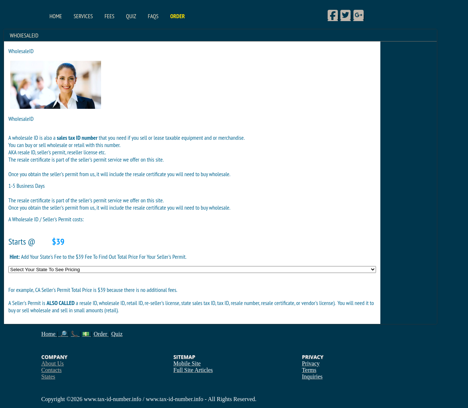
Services (83, 16)
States (48, 376)
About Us (52, 363)
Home (55, 16)
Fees (109, 16)
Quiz (131, 16)
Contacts (51, 370)
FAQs (153, 16)
